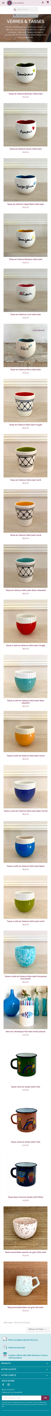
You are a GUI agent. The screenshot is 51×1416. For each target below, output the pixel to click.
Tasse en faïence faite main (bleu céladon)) (26, 590)
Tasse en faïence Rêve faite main (25, 370)
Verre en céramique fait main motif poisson (25, 1031)
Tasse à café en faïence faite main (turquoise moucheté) (25, 977)
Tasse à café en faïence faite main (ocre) (25, 756)
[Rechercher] (25, 9)
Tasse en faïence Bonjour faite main (25, 259)
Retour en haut (38, 1329)
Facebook (3, 1384)
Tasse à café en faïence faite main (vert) (25, 921)
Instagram (8, 1384)
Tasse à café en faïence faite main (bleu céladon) (25, 701)
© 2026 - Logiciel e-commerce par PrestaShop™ (22, 1413)
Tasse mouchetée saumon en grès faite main (25, 1252)
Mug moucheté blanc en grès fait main (25, 1307)
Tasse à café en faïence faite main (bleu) (25, 866)
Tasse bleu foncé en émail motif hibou (25, 1197)
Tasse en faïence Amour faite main (25, 149)
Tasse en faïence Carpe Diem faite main (25, 204)
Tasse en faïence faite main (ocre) (25, 535)
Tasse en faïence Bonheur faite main (25, 94)
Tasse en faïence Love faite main (25, 314)
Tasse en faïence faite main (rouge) (25, 425)
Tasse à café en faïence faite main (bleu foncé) (25, 811)
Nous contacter (8, 1389)
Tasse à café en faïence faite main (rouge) (25, 645)
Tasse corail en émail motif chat (25, 1142)
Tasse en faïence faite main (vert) (25, 480)
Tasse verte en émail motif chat (25, 1087)
